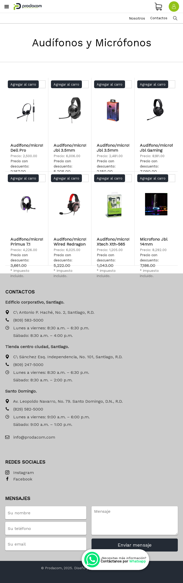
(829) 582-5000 (24, 409)
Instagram (19, 473)
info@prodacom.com (30, 437)
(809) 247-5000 (24, 365)
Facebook (18, 479)
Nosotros (137, 18)
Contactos (158, 18)
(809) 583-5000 (24, 320)
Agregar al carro (23, 84)
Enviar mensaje (135, 545)
